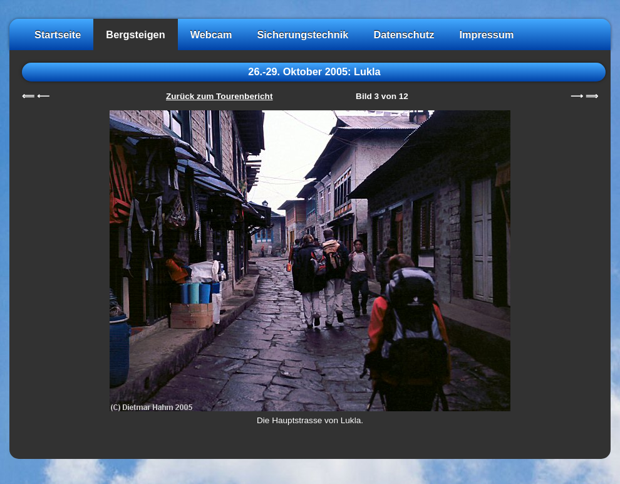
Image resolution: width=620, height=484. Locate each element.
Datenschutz (403, 34)
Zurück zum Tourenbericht (219, 96)
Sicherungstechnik (302, 34)
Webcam (211, 34)
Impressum (486, 34)
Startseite (57, 34)
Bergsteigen (135, 34)
